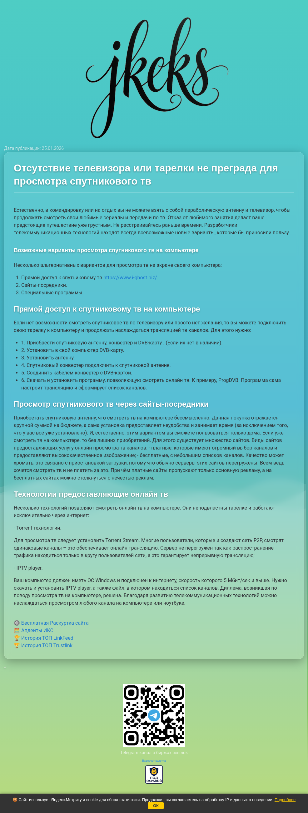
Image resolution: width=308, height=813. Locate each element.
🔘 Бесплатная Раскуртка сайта (51, 623)
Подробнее (285, 799)
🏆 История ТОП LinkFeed (43, 638)
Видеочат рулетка (154, 760)
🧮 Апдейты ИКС (33, 630)
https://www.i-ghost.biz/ (130, 278)
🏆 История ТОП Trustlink (43, 645)
